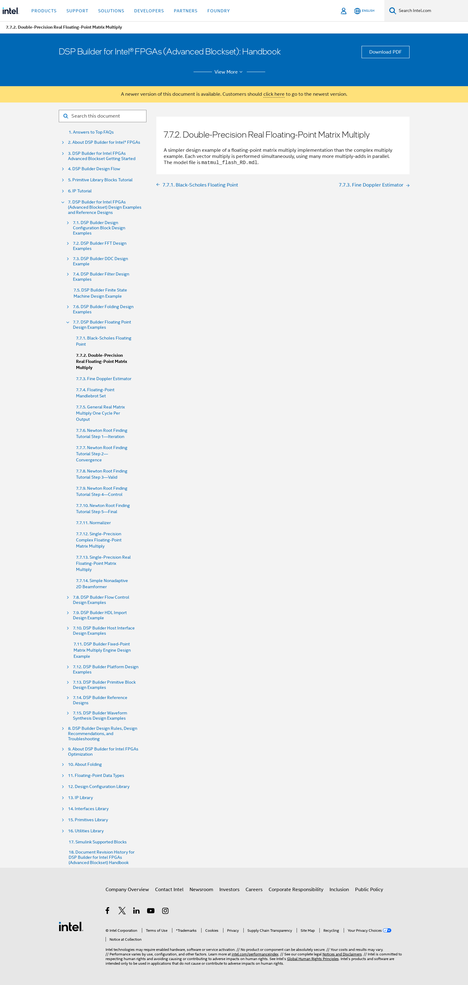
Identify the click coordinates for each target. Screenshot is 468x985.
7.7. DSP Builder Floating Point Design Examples (102, 325)
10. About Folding (85, 764)
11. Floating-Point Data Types (96, 775)
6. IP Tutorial (80, 191)
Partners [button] (186, 11)
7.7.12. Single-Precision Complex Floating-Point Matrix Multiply (99, 540)
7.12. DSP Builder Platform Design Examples (105, 669)
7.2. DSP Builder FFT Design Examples (99, 246)
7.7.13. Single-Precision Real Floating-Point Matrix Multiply (103, 563)
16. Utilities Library (86, 831)
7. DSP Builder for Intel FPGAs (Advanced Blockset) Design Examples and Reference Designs (105, 207)
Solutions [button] (111, 11)
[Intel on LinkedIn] (137, 911)
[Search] (392, 10)
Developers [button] (149, 11)
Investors (229, 889)
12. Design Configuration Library (99, 786)
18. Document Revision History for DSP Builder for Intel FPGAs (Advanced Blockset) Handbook (101, 857)
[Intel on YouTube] (151, 911)
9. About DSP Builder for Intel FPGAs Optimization (103, 751)
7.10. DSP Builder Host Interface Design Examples (104, 630)
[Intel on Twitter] (122, 911)
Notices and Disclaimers (342, 954)
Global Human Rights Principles (313, 958)
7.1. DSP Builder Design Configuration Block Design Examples (99, 228)
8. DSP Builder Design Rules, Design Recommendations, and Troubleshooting (102, 734)
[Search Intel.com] (432, 10)
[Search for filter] (102, 116)
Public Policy (369, 889)
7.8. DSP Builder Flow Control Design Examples (101, 600)
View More (229, 72)
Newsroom (201, 889)
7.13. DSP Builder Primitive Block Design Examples (104, 685)
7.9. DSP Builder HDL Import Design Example (100, 615)
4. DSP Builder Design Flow (94, 168)
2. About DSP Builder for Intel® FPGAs (104, 142)
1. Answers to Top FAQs (91, 132)
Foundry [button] (218, 11)
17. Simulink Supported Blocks (98, 842)
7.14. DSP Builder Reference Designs (100, 700)
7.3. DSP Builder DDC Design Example (100, 261)
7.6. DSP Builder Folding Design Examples (103, 309)
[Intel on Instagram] (165, 911)
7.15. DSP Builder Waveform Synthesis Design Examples (100, 715)
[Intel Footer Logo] (71, 926)
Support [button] (77, 11)
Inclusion (339, 889)
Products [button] (44, 11)
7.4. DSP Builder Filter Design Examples (101, 276)
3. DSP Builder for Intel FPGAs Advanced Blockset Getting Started (101, 156)
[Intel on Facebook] (108, 911)
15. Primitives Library (88, 819)
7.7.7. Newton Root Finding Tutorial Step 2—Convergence (101, 454)
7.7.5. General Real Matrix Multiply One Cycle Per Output (100, 413)
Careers (254, 889)
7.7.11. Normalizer (93, 522)
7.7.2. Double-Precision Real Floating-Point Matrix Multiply (101, 361)
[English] (364, 11)
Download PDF (385, 52)
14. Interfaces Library (88, 808)
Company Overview (127, 889)
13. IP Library (80, 797)
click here (274, 94)
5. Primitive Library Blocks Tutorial (100, 180)
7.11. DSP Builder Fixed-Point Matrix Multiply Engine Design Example (102, 650)
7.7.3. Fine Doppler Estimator (103, 378)
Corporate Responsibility (296, 889)
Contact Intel (169, 889)
